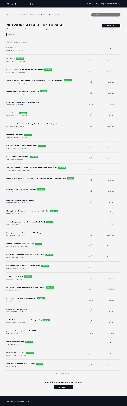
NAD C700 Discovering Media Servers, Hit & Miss (25, 254)
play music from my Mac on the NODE (21, 331)
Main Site (87, 4)
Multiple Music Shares (15, 135)
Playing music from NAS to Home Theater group (25, 233)
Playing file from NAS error (17, 309)
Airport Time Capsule (14, 276)
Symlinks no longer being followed (20, 243)
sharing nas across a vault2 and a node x (22, 91)
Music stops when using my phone (20, 200)
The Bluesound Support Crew (17, 15)
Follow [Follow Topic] (11, 34)
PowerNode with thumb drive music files (22, 102)
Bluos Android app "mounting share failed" (23, 265)
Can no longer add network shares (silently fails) (25, 222)
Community (34, 15)
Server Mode (11, 48)
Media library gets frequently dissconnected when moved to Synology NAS (36, 178)
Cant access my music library (17, 156)
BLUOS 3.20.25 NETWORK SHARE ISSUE (21, 145)
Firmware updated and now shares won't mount (25, 287)
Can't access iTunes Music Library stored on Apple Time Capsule (31, 124)
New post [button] (111, 25)
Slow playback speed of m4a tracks (20, 363)
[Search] (106, 15)
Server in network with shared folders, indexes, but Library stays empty (34, 80)
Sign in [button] (96, 4)
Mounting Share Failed (15, 342)
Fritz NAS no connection (15, 352)
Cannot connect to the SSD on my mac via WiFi (25, 69)
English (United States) (110, 4)
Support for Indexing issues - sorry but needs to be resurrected (31, 167)
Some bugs (10, 58)
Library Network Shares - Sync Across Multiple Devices (28, 211)
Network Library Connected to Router (21, 189)
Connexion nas (12, 113)
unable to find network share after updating (24, 320)
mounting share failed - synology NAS (21, 298)
